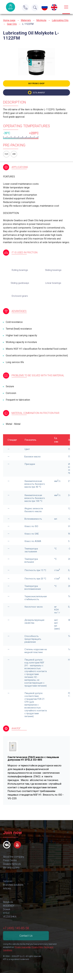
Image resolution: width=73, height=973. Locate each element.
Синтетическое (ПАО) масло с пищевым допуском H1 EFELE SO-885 (33, 758)
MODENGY (8, 905)
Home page (9, 20)
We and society (11, 867)
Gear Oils (12, 24)
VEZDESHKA (9, 916)
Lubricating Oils (60, 20)
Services (7, 881)
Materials (26, 20)
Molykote (41, 20)
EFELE (6, 913)
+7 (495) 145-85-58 (16, 928)
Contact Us (26, 935)
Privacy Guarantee (23, 947)
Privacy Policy (37, 947)
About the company (13, 856)
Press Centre (10, 860)
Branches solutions (13, 884)
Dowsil (6, 909)
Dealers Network (12, 864)
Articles (7, 888)
